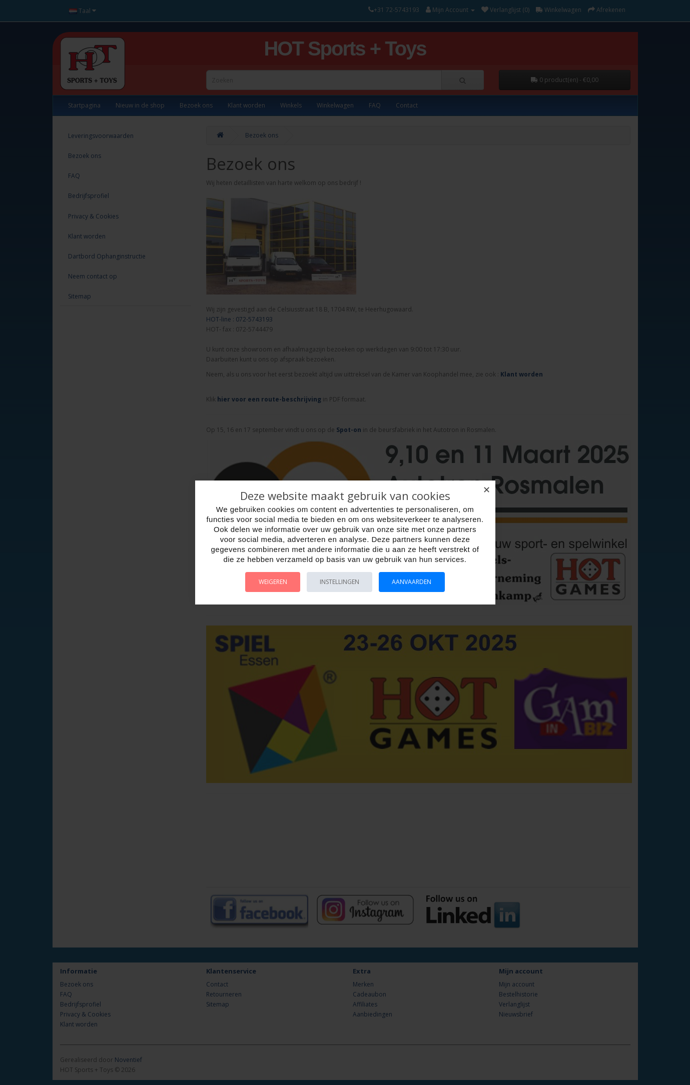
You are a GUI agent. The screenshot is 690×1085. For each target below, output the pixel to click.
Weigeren (269, 582)
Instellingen (339, 582)
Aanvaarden (415, 582)
